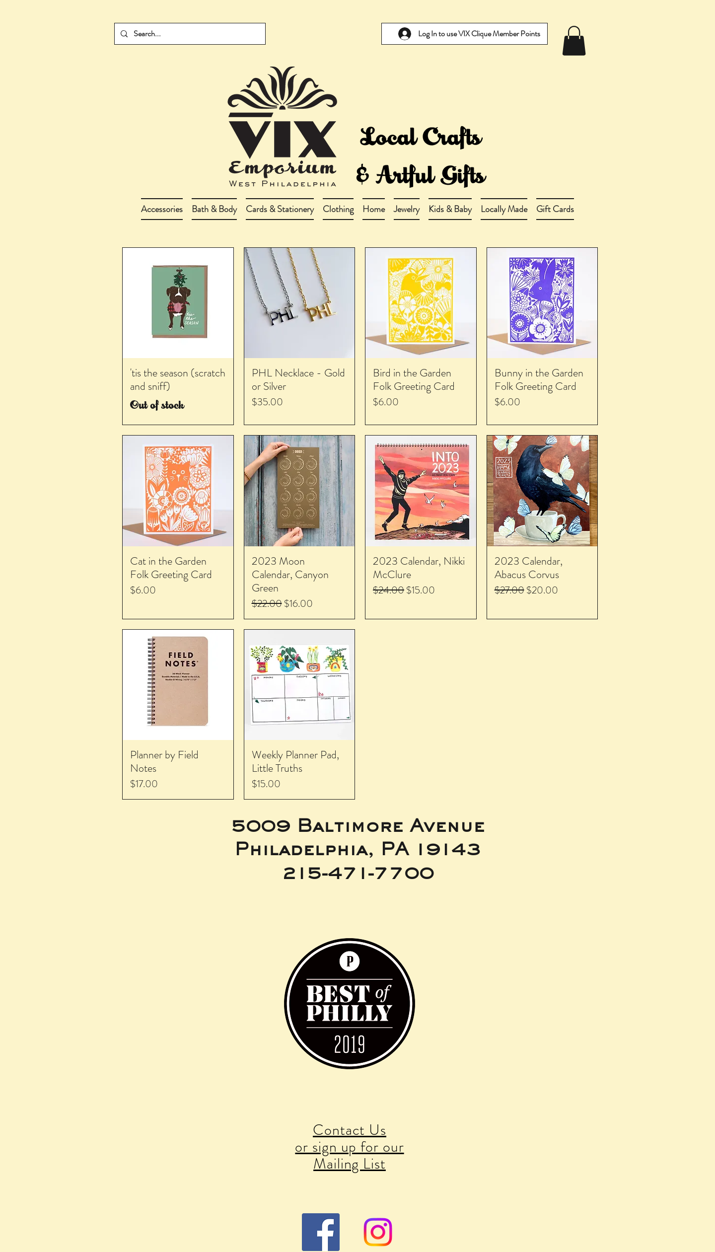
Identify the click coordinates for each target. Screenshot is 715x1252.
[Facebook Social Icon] (321, 1232)
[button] (214, 209)
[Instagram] (378, 1232)
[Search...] (189, 33)
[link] (574, 41)
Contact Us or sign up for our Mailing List (349, 1146)
